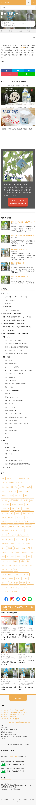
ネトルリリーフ (9, 404)
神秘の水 (22, 48)
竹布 (2, 725)
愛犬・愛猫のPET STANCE (8, 734)
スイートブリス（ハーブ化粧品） (14, 350)
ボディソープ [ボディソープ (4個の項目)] (6, 509)
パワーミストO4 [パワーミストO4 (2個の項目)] (14, 526)
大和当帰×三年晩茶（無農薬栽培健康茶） (16, 383)
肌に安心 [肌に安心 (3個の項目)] (18, 513)
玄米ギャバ (8, 434)
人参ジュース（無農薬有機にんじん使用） (15, 320)
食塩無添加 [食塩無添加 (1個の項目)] (5, 543)
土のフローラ (8, 393)
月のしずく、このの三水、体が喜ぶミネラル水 (27, 636)
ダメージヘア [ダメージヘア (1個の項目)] (10, 556)
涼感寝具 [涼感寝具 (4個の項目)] (20, 504)
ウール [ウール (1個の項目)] (31, 565)
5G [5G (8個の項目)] (3, 491)
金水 (24, 628)
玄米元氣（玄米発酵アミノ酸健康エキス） (15, 323)
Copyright (26, 744)
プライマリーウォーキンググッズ (14, 460)
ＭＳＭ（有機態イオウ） (12, 410)
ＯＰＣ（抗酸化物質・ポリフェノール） (16, 417)
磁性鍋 (7, 444)
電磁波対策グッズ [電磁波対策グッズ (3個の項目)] (28, 513)
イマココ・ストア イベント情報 (10, 719)
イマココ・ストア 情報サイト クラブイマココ (13, 714)
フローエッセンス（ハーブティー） (15, 377)
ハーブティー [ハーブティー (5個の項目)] (6, 504)
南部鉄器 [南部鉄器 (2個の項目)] (28, 526)
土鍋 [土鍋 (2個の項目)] (22, 526)
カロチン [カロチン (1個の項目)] (18, 578)
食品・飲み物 (6, 357)
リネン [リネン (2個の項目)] (21, 530)
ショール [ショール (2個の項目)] (4, 535)
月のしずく (6, 293)
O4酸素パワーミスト (11, 447)
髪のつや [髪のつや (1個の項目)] (16, 548)
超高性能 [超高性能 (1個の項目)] (4, 539)
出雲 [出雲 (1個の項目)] (3, 556)
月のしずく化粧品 (10, 300)
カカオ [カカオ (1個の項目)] (26, 535)
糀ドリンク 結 (9, 387)
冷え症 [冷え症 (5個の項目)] (14, 504)
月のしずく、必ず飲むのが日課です (27, 661)
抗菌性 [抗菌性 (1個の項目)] (10, 548)
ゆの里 (10, 25)
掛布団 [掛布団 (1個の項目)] (15, 565)
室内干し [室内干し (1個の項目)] (22, 583)
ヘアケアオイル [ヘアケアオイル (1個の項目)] (6, 561)
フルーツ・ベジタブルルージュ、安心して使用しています (9, 637)
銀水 (13, 25)
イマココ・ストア (8, 467)
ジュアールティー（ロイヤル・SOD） (15, 373)
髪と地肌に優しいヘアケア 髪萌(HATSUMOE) (14, 736)
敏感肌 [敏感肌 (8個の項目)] (29, 487)
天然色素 (5, 628)
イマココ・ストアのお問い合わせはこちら (18, 722)
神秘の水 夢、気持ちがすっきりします (8, 663)
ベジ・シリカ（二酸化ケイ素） (13, 414)
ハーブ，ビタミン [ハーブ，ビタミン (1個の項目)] (21, 539)
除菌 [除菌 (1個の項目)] (28, 561)
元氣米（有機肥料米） (11, 363)
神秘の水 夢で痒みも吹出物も (8, 688)
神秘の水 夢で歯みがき (17, 263)
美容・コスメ (6, 337)
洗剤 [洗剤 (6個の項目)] (11, 495)
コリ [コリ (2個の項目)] (15, 522)
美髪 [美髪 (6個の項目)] (26, 495)
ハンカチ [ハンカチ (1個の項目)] (14, 591)
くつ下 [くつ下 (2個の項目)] (32, 522)
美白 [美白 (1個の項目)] (29, 556)
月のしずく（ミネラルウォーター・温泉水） (15, 23)
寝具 (6, 457)
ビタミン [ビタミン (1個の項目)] (4, 565)
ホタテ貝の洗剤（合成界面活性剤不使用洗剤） (18, 464)
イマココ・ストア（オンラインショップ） (13, 710)
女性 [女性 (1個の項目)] (10, 583)
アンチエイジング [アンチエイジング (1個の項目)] (7, 570)
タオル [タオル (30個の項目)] (9, 478)
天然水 (22, 684)
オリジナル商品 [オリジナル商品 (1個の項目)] (26, 548)
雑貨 (4, 440)
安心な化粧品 (6, 630)
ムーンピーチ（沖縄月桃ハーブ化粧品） (16, 343)
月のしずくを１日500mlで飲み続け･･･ (22, 235)
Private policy (17, 744)
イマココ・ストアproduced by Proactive (18, 202)
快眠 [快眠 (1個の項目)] (15, 570)
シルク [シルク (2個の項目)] (21, 522)
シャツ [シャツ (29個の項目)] (15, 478)
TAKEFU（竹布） (8, 307)
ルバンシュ (9, 632)
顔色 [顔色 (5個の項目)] (31, 500)
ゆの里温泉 (29, 628)
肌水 (7, 656)
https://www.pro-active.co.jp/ (12, 789)
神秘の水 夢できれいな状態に (26, 688)
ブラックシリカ (9, 454)
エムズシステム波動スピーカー (9, 730)
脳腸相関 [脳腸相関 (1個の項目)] (15, 561)
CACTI (3, 738)
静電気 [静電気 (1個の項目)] (16, 583)
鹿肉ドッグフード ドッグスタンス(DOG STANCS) (17, 327)
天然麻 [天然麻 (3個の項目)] (4, 517)
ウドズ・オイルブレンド (12, 380)
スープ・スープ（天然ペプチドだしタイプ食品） (18, 370)
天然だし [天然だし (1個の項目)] (4, 578)
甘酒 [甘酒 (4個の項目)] (19, 509)
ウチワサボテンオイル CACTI (13, 340)
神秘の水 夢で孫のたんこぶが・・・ (21, 249)
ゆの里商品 (8, 303)
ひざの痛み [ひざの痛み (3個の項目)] (26, 509)
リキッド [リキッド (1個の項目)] (11, 535)
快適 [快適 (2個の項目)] (26, 522)
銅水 (21, 628)
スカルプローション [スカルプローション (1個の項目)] (27, 552)
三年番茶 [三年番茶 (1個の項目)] (30, 539)
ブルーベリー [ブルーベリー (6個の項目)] (18, 495)
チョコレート (8, 360)
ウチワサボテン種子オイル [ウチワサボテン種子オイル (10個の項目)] (9, 487)
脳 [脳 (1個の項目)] (10, 565)
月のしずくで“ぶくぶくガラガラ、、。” (23, 222)
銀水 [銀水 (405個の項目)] (3, 478)
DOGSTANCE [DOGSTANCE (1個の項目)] (6, 591)
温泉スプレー (28, 684)
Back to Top (18, 698)
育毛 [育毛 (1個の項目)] (20, 587)
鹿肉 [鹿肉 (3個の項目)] (12, 513)
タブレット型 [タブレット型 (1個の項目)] (23, 565)
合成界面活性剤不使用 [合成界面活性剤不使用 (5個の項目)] (15, 500)
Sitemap (9, 744)
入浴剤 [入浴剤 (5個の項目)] (26, 500)
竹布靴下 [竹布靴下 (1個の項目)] (4, 552)
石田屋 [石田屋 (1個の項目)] (11, 539)
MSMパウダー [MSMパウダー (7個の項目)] (29, 491)
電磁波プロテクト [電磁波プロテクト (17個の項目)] (24, 478)
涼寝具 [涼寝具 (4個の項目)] (14, 509)
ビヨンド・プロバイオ (11, 420)
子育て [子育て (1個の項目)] (11, 578)
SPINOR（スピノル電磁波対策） (12, 313)
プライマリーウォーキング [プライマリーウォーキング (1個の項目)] (9, 587)
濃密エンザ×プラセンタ (11, 397)
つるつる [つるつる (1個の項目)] (30, 583)
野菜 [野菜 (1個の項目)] (25, 587)
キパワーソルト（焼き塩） (12, 367)
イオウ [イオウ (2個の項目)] (27, 517)
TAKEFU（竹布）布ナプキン (13, 310)
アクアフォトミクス (28, 657)
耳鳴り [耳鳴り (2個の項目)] (4, 522)
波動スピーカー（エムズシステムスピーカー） (16, 333)
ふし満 (7, 437)
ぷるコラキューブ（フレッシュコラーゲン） (17, 353)
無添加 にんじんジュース (8, 732)
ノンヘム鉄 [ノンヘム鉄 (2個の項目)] (14, 530)
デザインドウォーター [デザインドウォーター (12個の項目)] (15, 482)
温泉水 (5, 25)
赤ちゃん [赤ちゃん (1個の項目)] (13, 543)
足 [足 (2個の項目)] (26, 530)
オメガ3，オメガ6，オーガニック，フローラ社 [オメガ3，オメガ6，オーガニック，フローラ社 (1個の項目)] (15, 574)
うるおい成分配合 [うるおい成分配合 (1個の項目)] (14, 552)
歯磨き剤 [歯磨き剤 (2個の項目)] (4, 526)
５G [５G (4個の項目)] (26, 504)
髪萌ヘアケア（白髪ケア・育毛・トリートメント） (17, 317)
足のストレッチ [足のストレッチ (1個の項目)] (21, 556)
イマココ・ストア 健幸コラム (9, 716)
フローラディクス (10, 407)
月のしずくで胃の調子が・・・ (20, 276)
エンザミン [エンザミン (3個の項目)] (20, 517)
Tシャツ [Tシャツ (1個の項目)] (25, 578)
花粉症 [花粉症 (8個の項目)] (20, 491)
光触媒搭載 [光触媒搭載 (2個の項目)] (5, 530)
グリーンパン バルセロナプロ (13, 450)
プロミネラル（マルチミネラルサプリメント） (18, 424)
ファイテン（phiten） (9, 330)
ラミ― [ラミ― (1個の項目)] (4, 548)
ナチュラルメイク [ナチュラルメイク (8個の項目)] (11, 491)
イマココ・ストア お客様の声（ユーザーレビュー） (15, 712)
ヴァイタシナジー (10, 427)
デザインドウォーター (24, 630)
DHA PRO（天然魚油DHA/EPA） (14, 400)
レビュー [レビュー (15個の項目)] (4, 482)
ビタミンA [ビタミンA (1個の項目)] (21, 543)
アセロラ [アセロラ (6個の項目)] (4, 500)
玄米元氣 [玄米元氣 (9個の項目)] (21, 487)
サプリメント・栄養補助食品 (11, 390)
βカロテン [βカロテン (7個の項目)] (5, 495)
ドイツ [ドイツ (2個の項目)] (10, 522)
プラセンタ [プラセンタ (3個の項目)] (5, 513)
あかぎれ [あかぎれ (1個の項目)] (19, 535)
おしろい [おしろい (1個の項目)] (4, 583)
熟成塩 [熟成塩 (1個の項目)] (22, 561)
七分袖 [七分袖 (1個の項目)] (28, 543)
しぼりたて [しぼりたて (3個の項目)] (11, 517)
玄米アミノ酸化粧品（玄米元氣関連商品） (17, 347)
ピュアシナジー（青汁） (12, 430)
